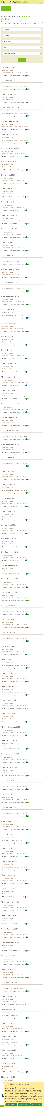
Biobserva (15, 2)
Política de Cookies (25, 1101)
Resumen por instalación (19, 9)
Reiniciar (22, 60)
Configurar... (11, 1104)
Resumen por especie (34, 9)
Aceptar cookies (36, 1104)
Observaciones (6, 9)
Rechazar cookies (23, 1104)
